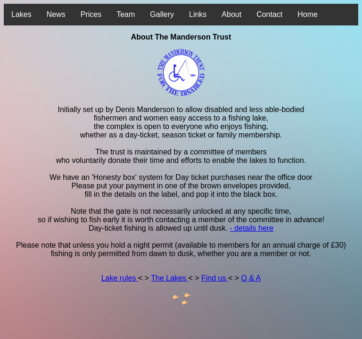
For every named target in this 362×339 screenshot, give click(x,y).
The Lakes (169, 278)
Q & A (251, 278)
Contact (269, 14)
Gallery (162, 14)
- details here (252, 228)
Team (125, 14)
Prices (91, 14)
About (231, 14)
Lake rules (119, 278)
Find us (214, 278)
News (56, 14)
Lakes (21, 14)
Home (307, 14)
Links (197, 14)
